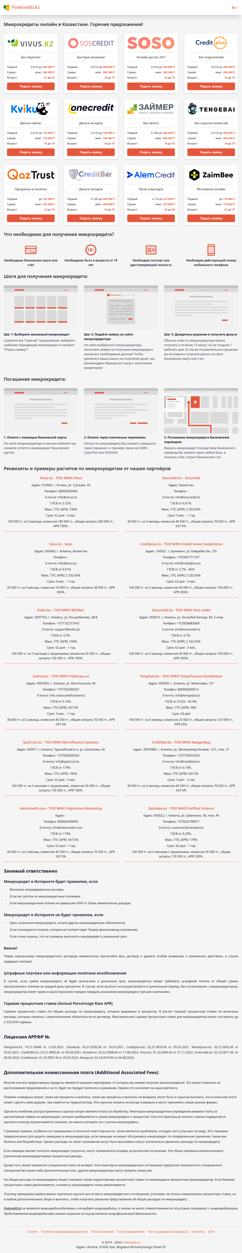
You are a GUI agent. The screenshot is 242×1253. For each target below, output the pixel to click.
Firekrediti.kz (12, 1208)
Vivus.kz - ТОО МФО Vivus (61, 478)
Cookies (32, 1232)
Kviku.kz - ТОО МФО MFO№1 (61, 610)
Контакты (198, 1232)
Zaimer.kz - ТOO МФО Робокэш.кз (61, 676)
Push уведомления (131, 1232)
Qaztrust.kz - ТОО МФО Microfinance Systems (61, 742)
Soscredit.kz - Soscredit (181, 478)
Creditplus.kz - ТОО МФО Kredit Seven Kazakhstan (181, 544)
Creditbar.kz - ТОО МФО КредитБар (181, 742)
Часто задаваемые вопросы (168, 1232)
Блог (211, 1232)
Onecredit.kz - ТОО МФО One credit (181, 610)
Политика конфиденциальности (64, 1232)
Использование (102, 1232)
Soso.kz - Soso (60, 544)
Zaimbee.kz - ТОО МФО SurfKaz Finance (181, 808)
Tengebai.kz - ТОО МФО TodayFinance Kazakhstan (181, 676)
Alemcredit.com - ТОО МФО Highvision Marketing (61, 808)
